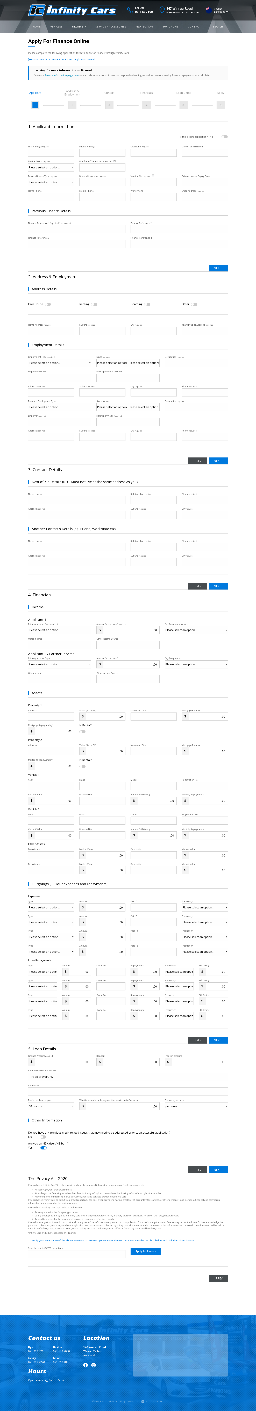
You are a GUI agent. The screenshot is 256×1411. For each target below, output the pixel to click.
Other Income (35, 638)
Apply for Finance (146, 1254)
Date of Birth (192, 146)
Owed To (101, 965)
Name (35, 494)
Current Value (35, 794)
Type (30, 901)
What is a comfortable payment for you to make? (108, 1100)
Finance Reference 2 (141, 223)
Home (37, 26)
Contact (194, 26)
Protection (144, 26)
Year (30, 779)
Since (103, 356)
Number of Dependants (97, 161)
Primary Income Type (43, 624)
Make (82, 779)
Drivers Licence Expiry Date (196, 176)
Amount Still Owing (140, 794)
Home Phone (35, 190)
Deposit (100, 1055)
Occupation (174, 356)
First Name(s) (38, 146)
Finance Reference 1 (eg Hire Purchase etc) (50, 223)
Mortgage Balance (191, 710)
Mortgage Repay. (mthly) (40, 725)
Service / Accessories (110, 26)
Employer (37, 371)
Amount (83, 901)
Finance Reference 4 (141, 237)
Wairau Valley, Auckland (94, 1351)
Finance (79, 26)
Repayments (137, 965)
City (136, 324)
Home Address (40, 324)
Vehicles (56, 26)
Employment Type (59, 361)
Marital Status (39, 161)
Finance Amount (40, 1055)
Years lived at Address (197, 324)
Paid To (134, 901)
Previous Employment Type (59, 405)
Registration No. (190, 779)
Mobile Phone (86, 190)
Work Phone (137, 190)
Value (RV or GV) (87, 710)
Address (36, 386)
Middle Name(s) (87, 146)
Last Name (140, 146)
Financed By (85, 794)
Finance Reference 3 (38, 237)
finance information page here (62, 75)
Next (215, 268)
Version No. (143, 176)
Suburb (87, 324)
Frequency (187, 901)
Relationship (141, 494)
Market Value (86, 849)
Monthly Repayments (193, 794)
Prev (193, 461)
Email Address (193, 190)
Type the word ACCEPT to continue (45, 1248)
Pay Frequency (176, 624)
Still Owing (204, 965)
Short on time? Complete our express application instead (66, 59)
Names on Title (138, 710)
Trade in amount (173, 1055)
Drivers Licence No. (93, 176)
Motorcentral (152, 1401)
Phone (189, 386)
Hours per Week (109, 371)
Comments (33, 1085)
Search (218, 26)
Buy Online (170, 26)
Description (34, 849)
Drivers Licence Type (43, 176)
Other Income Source (107, 638)
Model (134, 779)
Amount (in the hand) (111, 624)
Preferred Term (40, 1100)
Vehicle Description (42, 1070)
